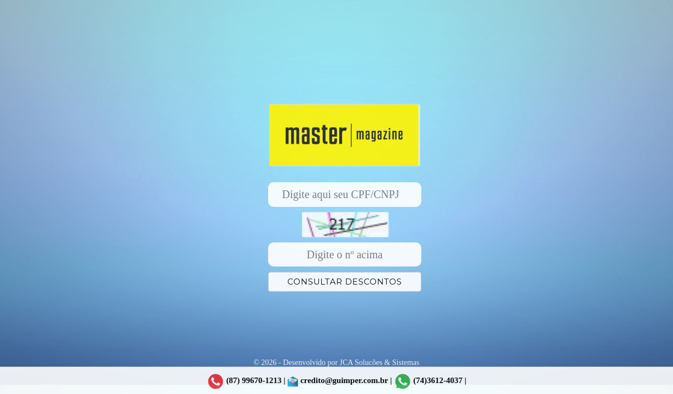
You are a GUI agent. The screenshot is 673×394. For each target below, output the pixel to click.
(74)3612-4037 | (439, 380)
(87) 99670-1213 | (246, 381)
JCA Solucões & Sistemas (380, 362)
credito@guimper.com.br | (339, 381)
